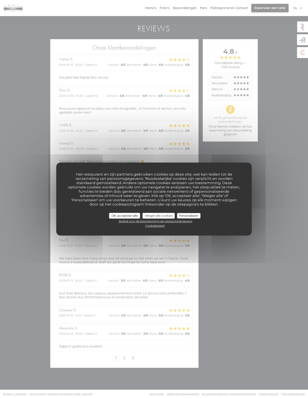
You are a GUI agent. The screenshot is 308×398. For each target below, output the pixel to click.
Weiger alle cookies (158, 215)
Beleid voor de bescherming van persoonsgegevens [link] (155, 221)
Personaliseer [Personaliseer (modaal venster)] (188, 215)
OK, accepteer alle (124, 215)
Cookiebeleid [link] (154, 225)
